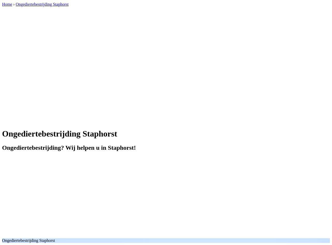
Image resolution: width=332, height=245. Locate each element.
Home (7, 4)
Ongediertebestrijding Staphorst (42, 4)
